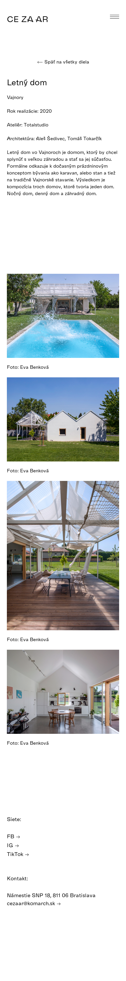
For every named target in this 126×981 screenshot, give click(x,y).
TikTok (18, 854)
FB (13, 836)
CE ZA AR (27, 18)
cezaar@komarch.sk (34, 903)
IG (13, 845)
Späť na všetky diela (63, 62)
